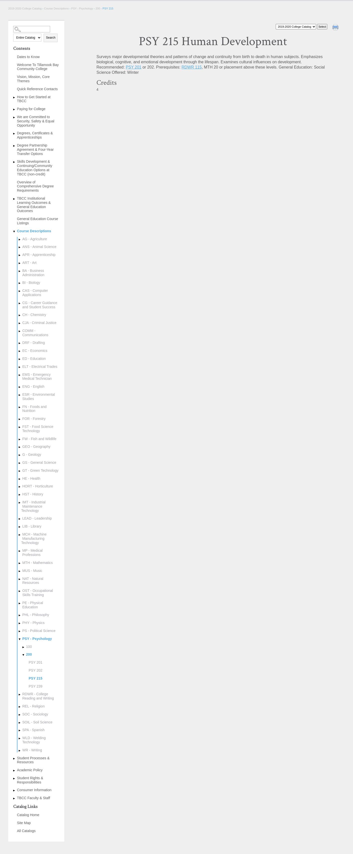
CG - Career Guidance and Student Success (39, 305)
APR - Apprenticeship (38, 255)
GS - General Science (39, 463)
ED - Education (34, 359)
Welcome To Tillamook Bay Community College (38, 67)
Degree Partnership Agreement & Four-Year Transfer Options (35, 149)
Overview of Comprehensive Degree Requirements (35, 186)
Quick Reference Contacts (37, 89)
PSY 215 (35, 678)
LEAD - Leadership (37, 518)
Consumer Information (34, 790)
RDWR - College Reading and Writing (38, 696)
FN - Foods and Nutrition (34, 409)
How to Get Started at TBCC (34, 99)
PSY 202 (35, 670)
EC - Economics (34, 351)
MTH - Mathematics (37, 563)
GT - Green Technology (40, 470)
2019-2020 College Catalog (25, 8)
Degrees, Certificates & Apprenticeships (35, 135)
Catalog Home (28, 815)
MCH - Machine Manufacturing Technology (34, 538)
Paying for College (31, 109)
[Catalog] (296, 26)
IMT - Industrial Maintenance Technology (33, 506)
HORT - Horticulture (37, 486)
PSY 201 (35, 662)
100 (29, 647)
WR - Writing (32, 750)
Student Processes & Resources (33, 760)
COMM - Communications (35, 333)
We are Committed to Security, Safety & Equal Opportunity (35, 121)
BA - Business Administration (33, 273)
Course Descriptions (56, 8)
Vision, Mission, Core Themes (33, 79)
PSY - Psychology (82, 8)
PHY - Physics (33, 623)
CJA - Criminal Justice (39, 323)
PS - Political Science (38, 631)
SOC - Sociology (35, 714)
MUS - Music (32, 571)
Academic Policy (30, 770)
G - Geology (31, 455)
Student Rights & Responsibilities (30, 780)
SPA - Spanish (33, 730)
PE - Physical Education (32, 605)
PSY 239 (35, 686)
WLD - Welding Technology (34, 740)
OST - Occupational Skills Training (37, 593)
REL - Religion (33, 706)
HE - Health (31, 478)
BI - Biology (31, 283)
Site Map (24, 823)
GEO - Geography (36, 447)
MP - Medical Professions (32, 552)
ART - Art (29, 263)
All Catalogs (26, 831)
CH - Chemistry (34, 315)
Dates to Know (28, 57)
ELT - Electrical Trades (39, 367)
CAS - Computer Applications (35, 293)
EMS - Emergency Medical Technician (37, 377)
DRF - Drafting (33, 343)
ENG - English (33, 386)
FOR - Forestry (33, 419)
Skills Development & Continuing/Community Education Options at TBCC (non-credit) (34, 167)
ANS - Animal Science (39, 247)
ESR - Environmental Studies (38, 396)
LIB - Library (31, 526)
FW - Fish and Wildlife (39, 439)
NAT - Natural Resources (32, 581)
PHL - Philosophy (35, 615)
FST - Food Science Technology (37, 429)
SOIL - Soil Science (37, 722)
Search (50, 37)
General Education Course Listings (37, 221)
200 (97, 8)
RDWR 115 (191, 67)
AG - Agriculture (34, 239)
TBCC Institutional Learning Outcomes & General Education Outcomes (34, 204)
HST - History (32, 494)
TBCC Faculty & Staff (33, 798)
